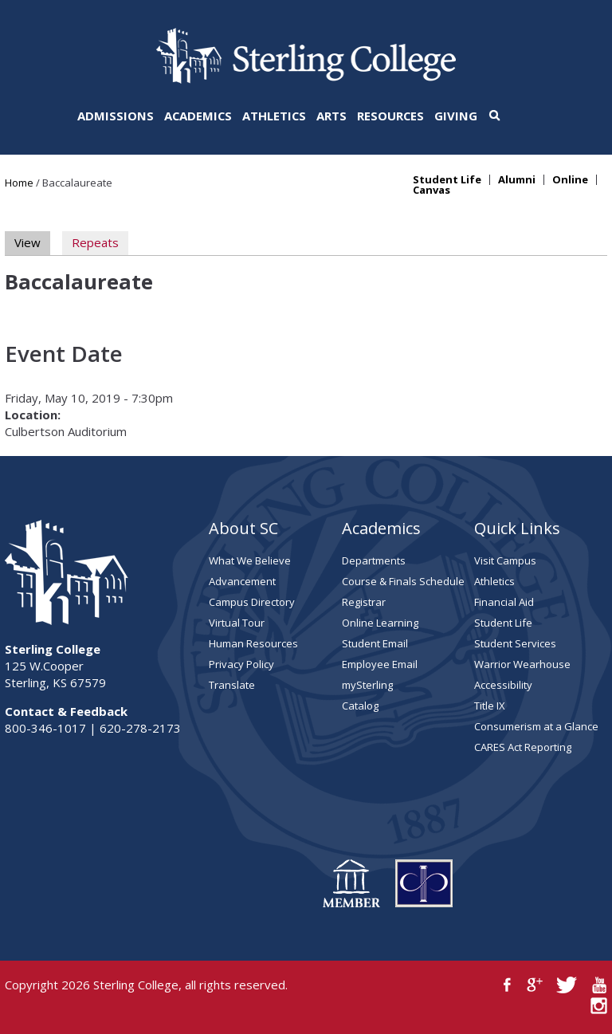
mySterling (367, 685)
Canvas (431, 190)
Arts (331, 116)
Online (570, 180)
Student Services (515, 643)
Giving (455, 116)
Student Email (375, 643)
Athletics (274, 116)
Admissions (115, 116)
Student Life (447, 180)
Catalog (360, 705)
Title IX (489, 705)
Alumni (517, 180)
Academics (198, 116)
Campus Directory (252, 602)
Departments (374, 560)
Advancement (242, 581)
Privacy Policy (241, 664)
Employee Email (380, 664)
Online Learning (380, 622)
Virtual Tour (237, 622)
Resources (390, 116)
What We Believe (250, 560)
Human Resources (253, 643)
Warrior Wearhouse (522, 664)
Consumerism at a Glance (536, 726)
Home (19, 182)
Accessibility (503, 685)
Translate (232, 685)
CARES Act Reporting (522, 747)
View (32, 242)
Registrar (364, 602)
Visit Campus (505, 560)
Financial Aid (504, 602)
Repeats (95, 242)
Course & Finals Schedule (403, 581)
